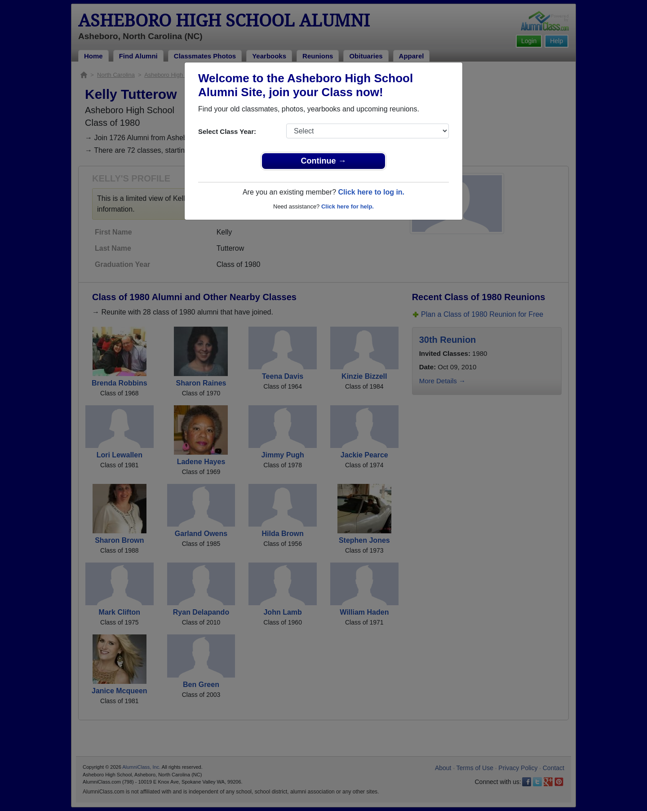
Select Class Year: (227, 131)
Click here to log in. (371, 192)
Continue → (323, 160)
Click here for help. (347, 206)
